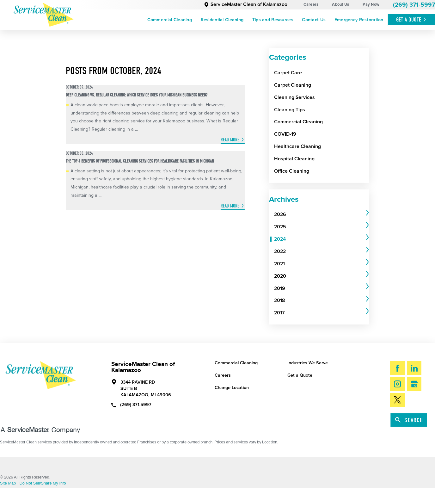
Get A (411, 19)
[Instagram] (397, 384)
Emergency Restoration (358, 19)
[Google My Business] (414, 384)
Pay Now (371, 4)
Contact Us (314, 19)
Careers (311, 4)
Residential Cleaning (222, 19)
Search (409, 420)
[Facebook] (397, 368)
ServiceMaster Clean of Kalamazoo (245, 4)
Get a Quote (299, 375)
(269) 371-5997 (414, 4)
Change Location (232, 387)
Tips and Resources (272, 19)
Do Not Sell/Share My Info (43, 483)
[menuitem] (169, 19)
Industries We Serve (307, 363)
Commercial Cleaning (169, 19)
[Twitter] (397, 400)
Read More (230, 140)
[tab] (321, 215)
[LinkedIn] (414, 368)
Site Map (8, 483)
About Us (340, 4)
